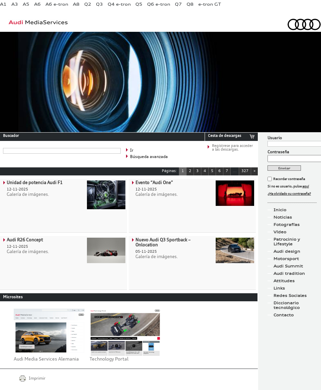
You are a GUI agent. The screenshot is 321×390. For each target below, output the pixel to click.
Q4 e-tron (119, 4)
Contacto (284, 315)
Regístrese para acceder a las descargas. (232, 148)
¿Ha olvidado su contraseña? (289, 194)
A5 (26, 4)
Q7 (178, 4)
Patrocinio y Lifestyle (287, 241)
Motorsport (286, 258)
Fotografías (287, 224)
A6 (37, 4)
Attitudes (284, 281)
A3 (14, 4)
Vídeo (280, 232)
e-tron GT (209, 4)
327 (244, 171)
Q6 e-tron (158, 4)
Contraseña (278, 152)
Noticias (283, 217)
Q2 (87, 4)
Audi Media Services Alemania (46, 359)
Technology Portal (109, 359)
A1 (3, 4)
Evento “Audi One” (154, 183)
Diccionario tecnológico (287, 305)
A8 (76, 4)
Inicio (280, 210)
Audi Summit (288, 266)
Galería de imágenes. (28, 194)
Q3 (99, 4)
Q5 (138, 4)
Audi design (287, 251)
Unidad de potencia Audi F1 (35, 183)
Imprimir (37, 379)
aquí (305, 186)
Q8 (190, 4)
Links (279, 288)
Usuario (275, 138)
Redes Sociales (290, 295)
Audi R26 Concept (25, 240)
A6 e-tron (56, 4)
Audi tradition (289, 273)
